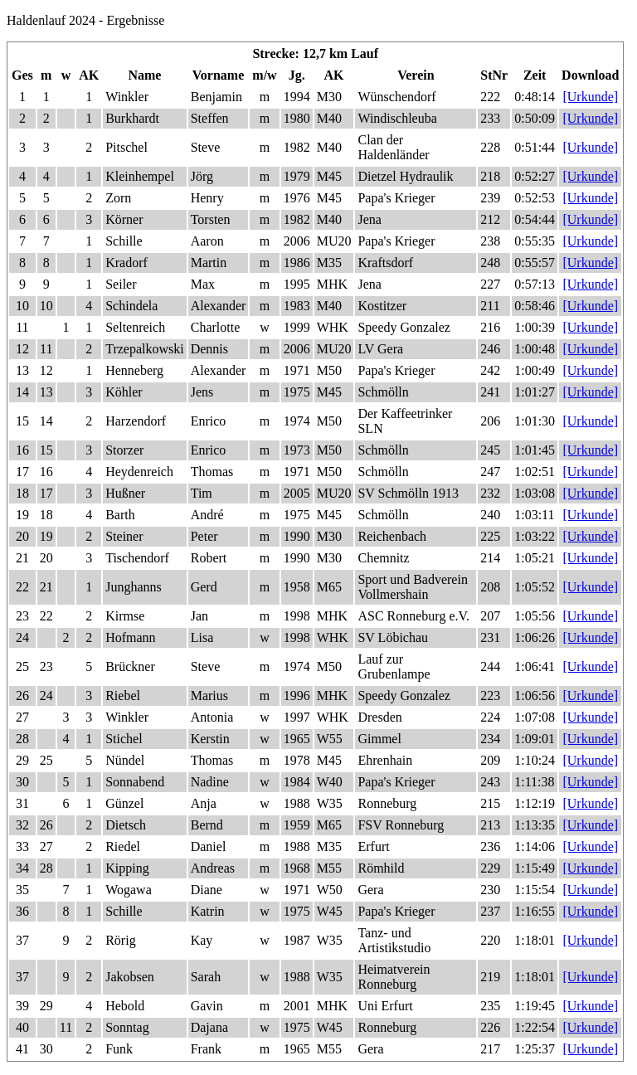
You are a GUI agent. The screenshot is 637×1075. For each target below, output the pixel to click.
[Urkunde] (590, 97)
